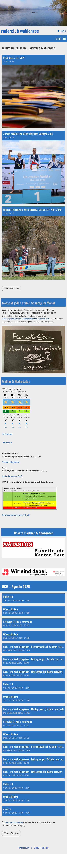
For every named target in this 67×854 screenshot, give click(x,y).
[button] (33, 598)
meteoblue (7, 434)
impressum (24, 848)
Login (61, 31)
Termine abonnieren (13, 822)
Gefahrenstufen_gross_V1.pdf (16, 515)
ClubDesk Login (41, 848)
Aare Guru (7, 442)
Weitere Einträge (11, 288)
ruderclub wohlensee (20, 31)
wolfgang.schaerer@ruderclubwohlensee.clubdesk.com (25, 319)
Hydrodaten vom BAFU (12, 476)
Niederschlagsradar (11, 462)
